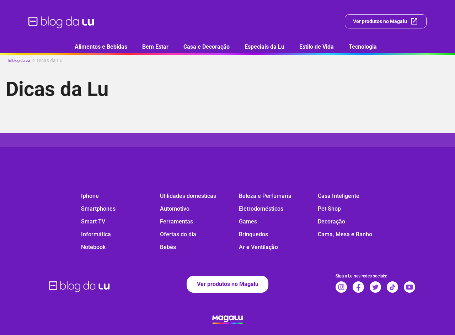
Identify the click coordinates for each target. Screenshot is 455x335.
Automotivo (174, 208)
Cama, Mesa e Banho (345, 234)
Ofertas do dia (178, 234)
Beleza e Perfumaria (265, 196)
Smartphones (98, 208)
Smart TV (93, 221)
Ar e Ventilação (258, 247)
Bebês (168, 247)
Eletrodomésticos (261, 208)
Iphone (90, 196)
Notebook (93, 247)
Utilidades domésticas (188, 196)
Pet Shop (329, 208)
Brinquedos (253, 234)
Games (248, 221)
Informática (96, 234)
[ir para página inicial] (61, 21)
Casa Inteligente (338, 196)
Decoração (331, 221)
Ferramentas (176, 221)
